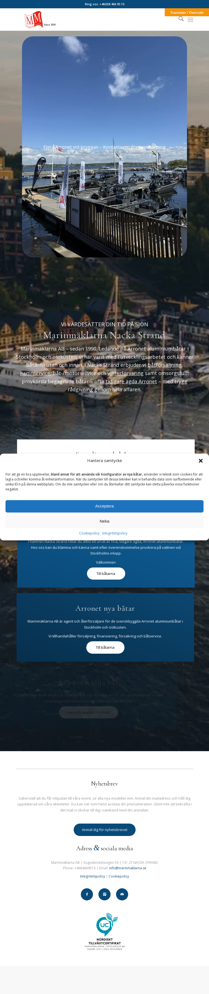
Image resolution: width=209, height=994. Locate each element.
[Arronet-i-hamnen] (104, 146)
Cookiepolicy (89, 533)
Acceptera (104, 506)
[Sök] (178, 20)
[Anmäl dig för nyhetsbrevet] (105, 830)
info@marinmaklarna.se (127, 868)
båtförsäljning (165, 365)
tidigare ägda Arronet (131, 381)
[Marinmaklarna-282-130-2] (87, 20)
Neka (104, 521)
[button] (201, 460)
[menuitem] (178, 20)
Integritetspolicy (114, 533)
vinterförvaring (126, 373)
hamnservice (35, 373)
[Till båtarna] (89, 573)
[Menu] (190, 19)
